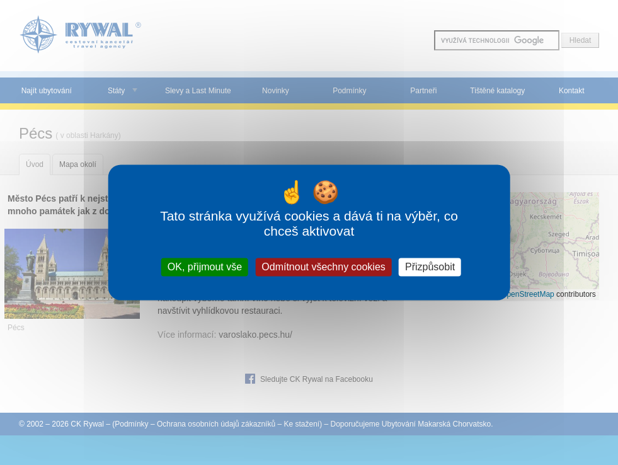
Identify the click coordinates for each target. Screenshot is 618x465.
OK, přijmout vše (205, 266)
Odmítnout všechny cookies (323, 266)
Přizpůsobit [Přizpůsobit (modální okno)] (430, 266)
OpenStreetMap (527, 294)
